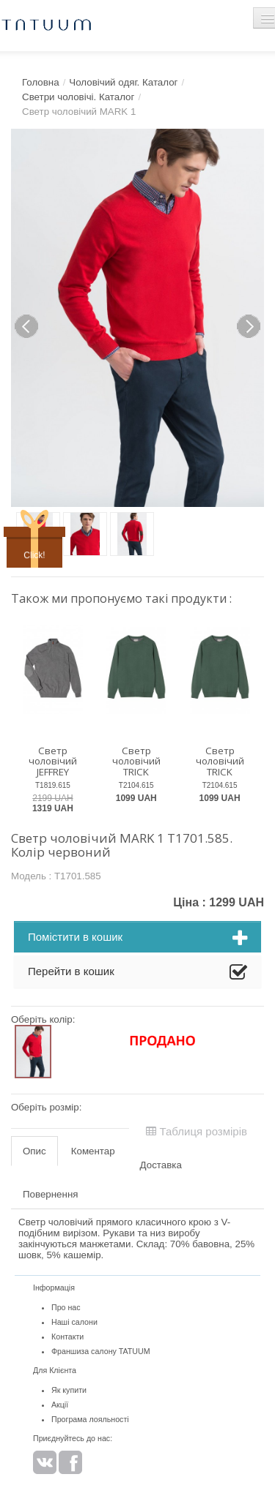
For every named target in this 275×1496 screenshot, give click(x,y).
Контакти (67, 1336)
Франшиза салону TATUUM (100, 1351)
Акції (59, 1404)
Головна (40, 82)
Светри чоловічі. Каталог (78, 96)
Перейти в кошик (137, 972)
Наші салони (74, 1322)
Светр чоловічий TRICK (136, 761)
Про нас (66, 1307)
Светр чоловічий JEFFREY (53, 761)
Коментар (93, 1151)
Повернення (50, 1194)
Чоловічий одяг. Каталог (123, 82)
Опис (34, 1151)
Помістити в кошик (137, 938)
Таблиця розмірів (196, 1131)
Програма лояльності (90, 1419)
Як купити (69, 1390)
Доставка (161, 1164)
